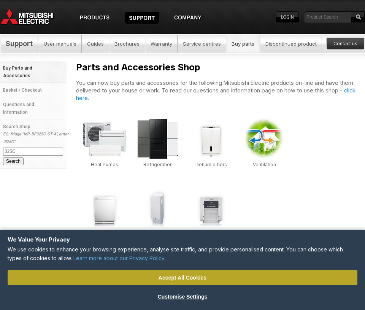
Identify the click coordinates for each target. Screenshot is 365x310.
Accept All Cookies (182, 278)
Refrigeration (158, 164)
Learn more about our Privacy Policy (119, 258)
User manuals (60, 44)
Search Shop (35, 144)
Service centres (202, 44)
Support (19, 44)
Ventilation (264, 164)
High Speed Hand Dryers (158, 237)
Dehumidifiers (211, 164)
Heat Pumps (104, 164)
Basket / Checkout (22, 90)
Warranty (161, 44)
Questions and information (18, 108)
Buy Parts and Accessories (17, 71)
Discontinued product (291, 44)
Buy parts (243, 44)
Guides (95, 44)
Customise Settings (183, 297)
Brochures (127, 44)
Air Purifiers (104, 234)
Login (287, 17)
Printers (211, 234)
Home (34, 17)
